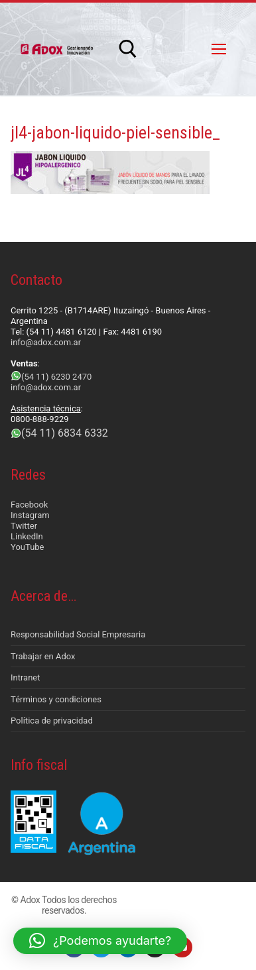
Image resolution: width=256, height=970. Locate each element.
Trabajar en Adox (43, 656)
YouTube (27, 547)
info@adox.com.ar (46, 342)
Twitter (24, 526)
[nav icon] (219, 49)
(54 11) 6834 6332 (64, 433)
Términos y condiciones (56, 699)
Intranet (25, 677)
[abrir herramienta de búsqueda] (128, 49)
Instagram (30, 515)
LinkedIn (27, 536)
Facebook (29, 505)
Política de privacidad (52, 721)
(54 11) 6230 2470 (56, 377)
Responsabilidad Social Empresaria (78, 634)
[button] (100, 941)
